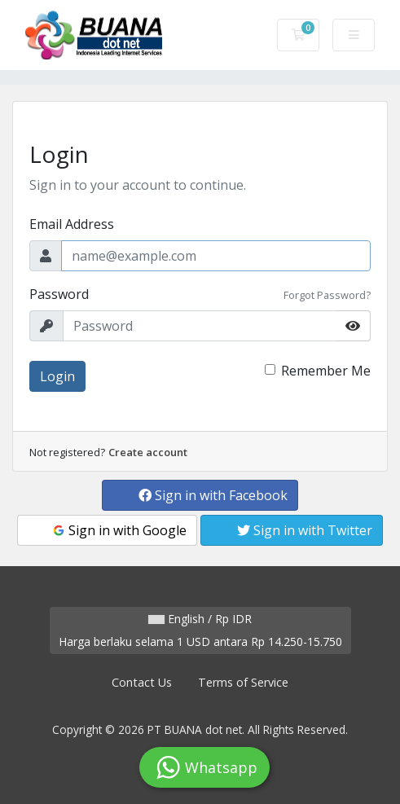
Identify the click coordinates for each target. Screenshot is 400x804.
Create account (147, 452)
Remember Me (326, 371)
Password (59, 294)
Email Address (71, 224)
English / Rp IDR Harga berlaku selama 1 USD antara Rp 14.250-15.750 (200, 630)
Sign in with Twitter (304, 530)
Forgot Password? (327, 295)
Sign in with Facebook (213, 495)
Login (57, 376)
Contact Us (142, 682)
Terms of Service (243, 682)
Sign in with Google (119, 530)
